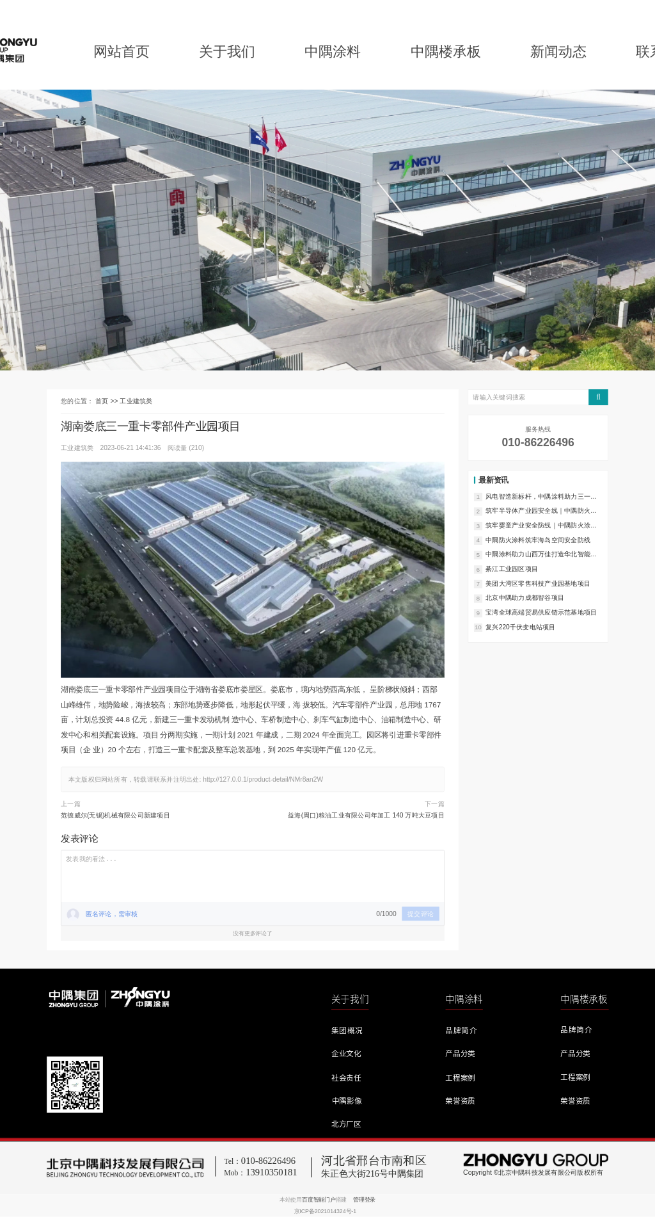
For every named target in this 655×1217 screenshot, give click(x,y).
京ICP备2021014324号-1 (325, 1211)
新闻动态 (558, 52)
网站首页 (121, 52)
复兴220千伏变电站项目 (520, 627)
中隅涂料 (332, 52)
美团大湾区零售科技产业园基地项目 (537, 583)
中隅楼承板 (446, 52)
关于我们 (227, 52)
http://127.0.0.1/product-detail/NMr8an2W (263, 780)
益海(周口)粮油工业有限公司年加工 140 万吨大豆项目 (366, 815)
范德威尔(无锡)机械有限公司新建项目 (115, 815)
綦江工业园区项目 (511, 568)
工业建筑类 (136, 401)
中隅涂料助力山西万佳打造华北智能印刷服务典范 (541, 555)
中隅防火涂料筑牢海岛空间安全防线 (537, 540)
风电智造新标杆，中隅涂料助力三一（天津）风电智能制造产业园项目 (537, 496)
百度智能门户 (319, 1200)
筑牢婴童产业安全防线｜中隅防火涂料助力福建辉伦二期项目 (541, 525)
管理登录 (364, 1200)
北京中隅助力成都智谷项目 (524, 598)
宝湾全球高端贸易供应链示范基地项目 (541, 612)
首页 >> (107, 401)
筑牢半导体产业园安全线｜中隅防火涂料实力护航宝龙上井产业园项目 (541, 511)
